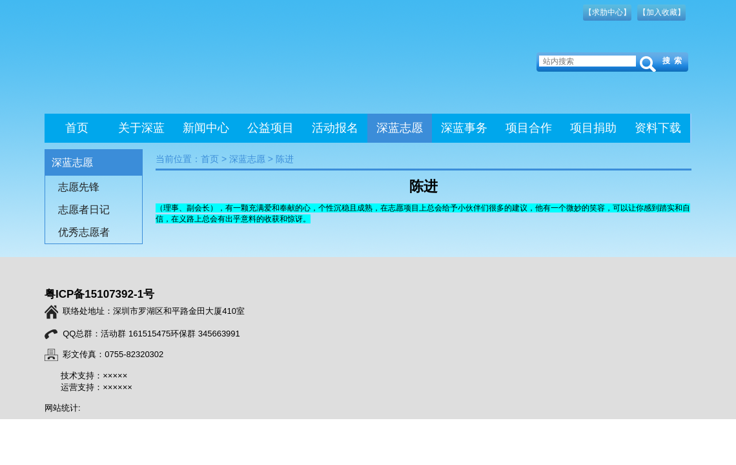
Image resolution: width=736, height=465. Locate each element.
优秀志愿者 (84, 232)
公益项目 (270, 127)
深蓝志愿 (399, 127)
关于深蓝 (141, 127)
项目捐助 (593, 127)
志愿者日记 (84, 209)
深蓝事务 (464, 127)
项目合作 (529, 127)
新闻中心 (206, 127)
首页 (76, 127)
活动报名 (335, 127)
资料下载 (658, 127)
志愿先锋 (78, 186)
